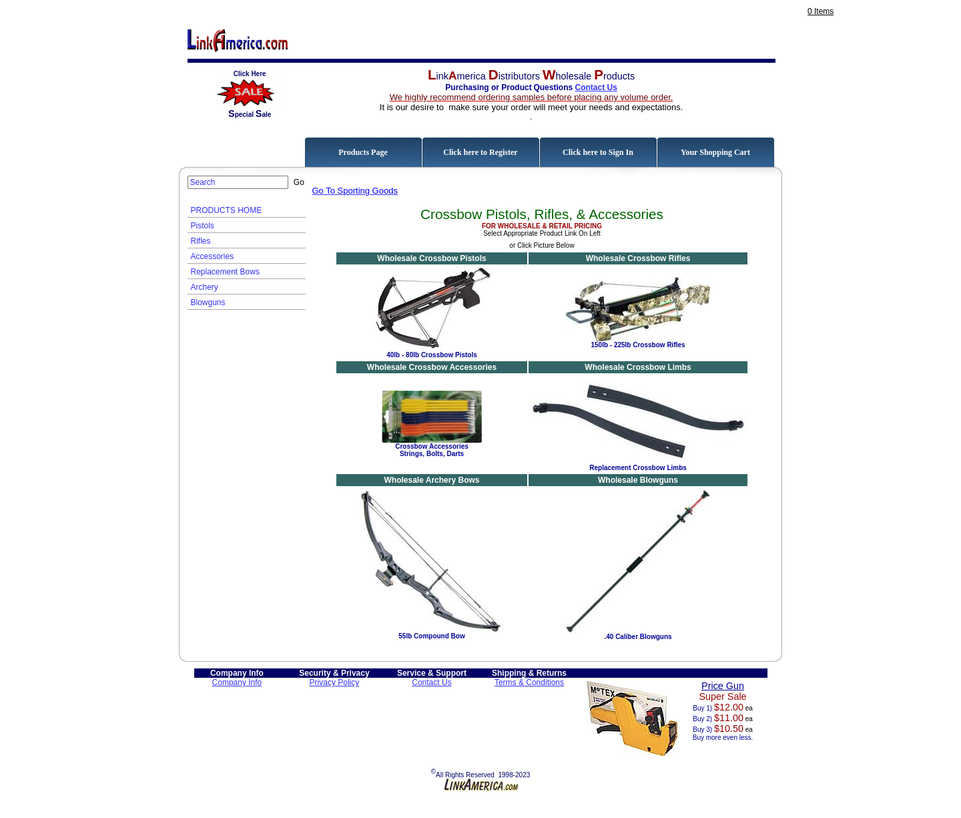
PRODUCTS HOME (226, 210)
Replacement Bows (225, 271)
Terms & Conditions (529, 682)
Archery (204, 287)
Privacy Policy (335, 682)
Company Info (237, 682)
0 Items (821, 11)
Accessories (212, 256)
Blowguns (208, 302)
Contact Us (596, 87)
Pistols (202, 225)
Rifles (201, 241)
